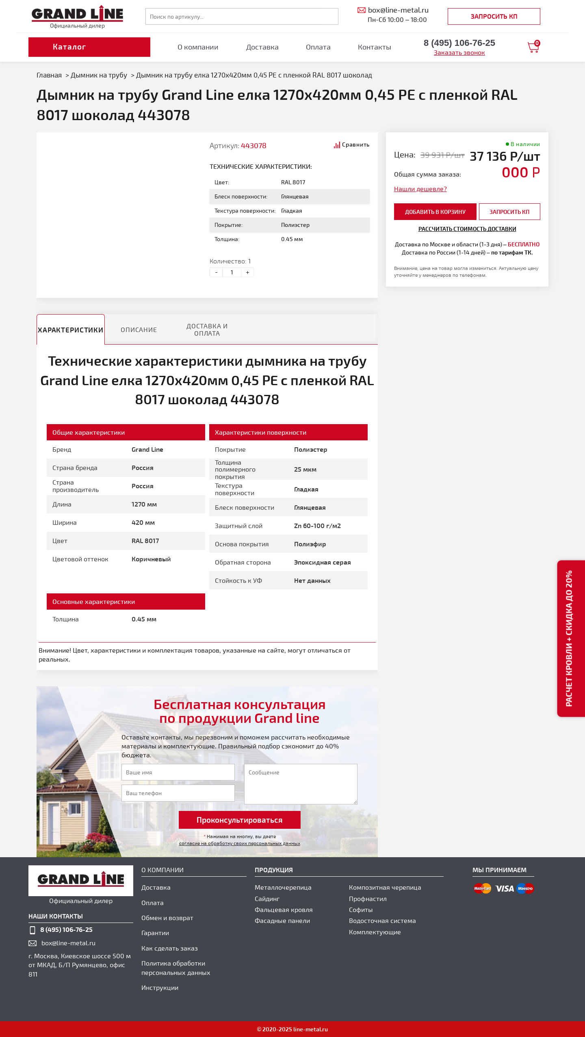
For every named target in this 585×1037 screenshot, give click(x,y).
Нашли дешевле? (420, 188)
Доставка (262, 46)
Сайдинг (267, 898)
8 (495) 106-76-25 (66, 929)
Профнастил (368, 898)
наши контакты (55, 916)
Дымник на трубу (99, 75)
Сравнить (356, 144)
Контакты (374, 46)
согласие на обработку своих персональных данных (239, 843)
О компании (198, 46)
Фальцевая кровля (284, 909)
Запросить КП (494, 16)
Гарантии (155, 932)
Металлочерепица (283, 887)
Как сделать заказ (169, 948)
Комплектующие (375, 932)
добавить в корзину (435, 211)
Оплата (318, 46)
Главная (49, 75)
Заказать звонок (459, 52)
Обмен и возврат (167, 917)
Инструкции (159, 987)
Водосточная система (382, 920)
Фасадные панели (282, 920)
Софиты (361, 909)
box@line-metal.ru (68, 942)
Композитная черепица (385, 887)
